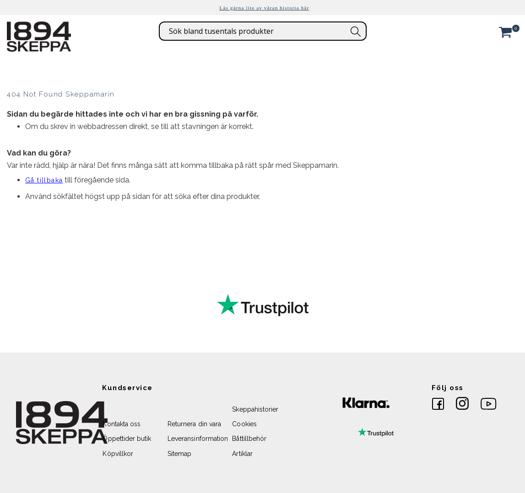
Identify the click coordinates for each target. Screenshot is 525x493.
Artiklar (242, 453)
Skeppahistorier (255, 409)
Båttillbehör (249, 438)
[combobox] (263, 31)
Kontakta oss (122, 424)
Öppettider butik (127, 438)
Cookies (244, 424)
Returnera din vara (194, 424)
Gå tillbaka (44, 180)
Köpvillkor (118, 453)
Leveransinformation (198, 438)
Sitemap (179, 453)
